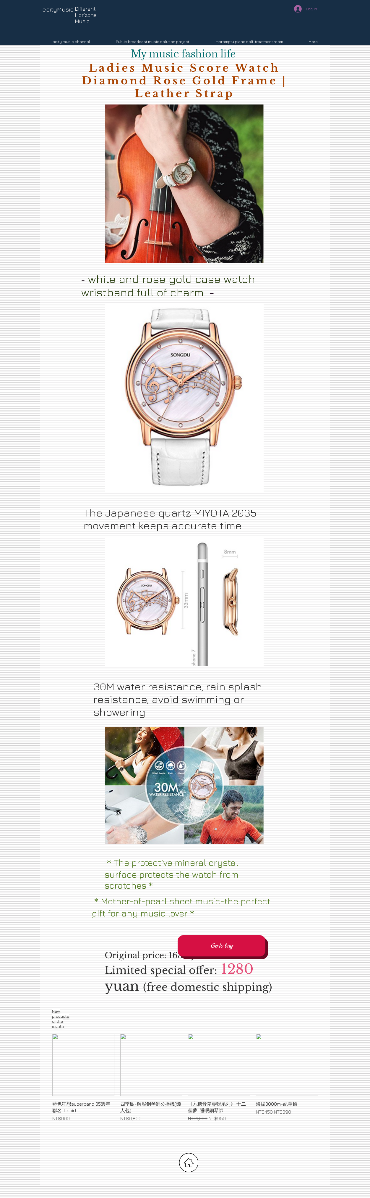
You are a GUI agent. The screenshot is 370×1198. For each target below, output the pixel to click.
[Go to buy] (221, 945)
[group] (185, 1084)
